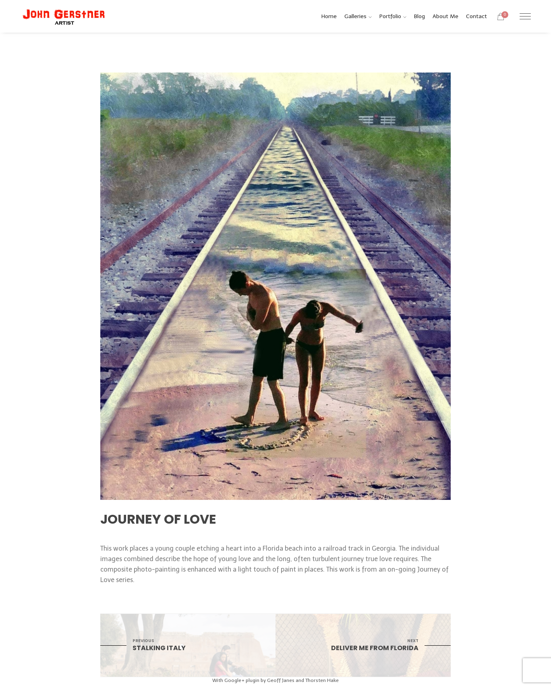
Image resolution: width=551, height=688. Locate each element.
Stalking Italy (188, 645)
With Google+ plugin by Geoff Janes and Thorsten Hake (275, 680)
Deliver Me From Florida (363, 645)
